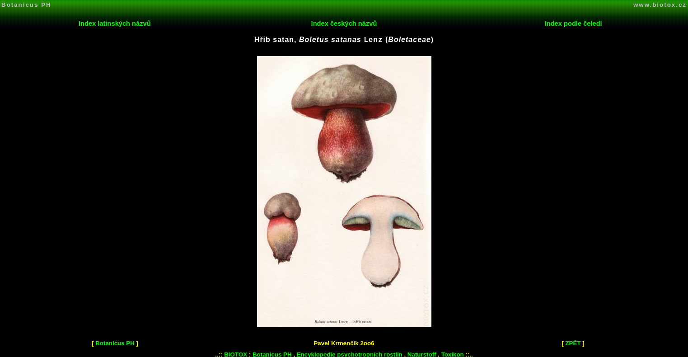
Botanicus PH (26, 4)
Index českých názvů (344, 23)
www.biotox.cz (660, 4)
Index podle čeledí (573, 23)
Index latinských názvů (115, 23)
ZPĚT (572, 342)
